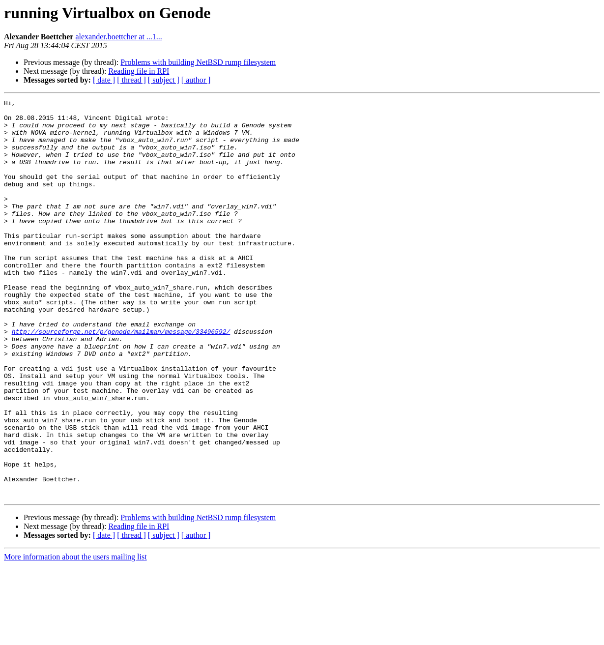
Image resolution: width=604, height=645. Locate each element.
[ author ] (196, 80)
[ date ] (104, 80)
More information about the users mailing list (75, 636)
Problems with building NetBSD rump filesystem (198, 62)
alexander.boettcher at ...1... (118, 36)
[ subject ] (163, 80)
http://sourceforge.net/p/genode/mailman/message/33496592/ (121, 378)
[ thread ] (131, 80)
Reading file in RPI (138, 71)
